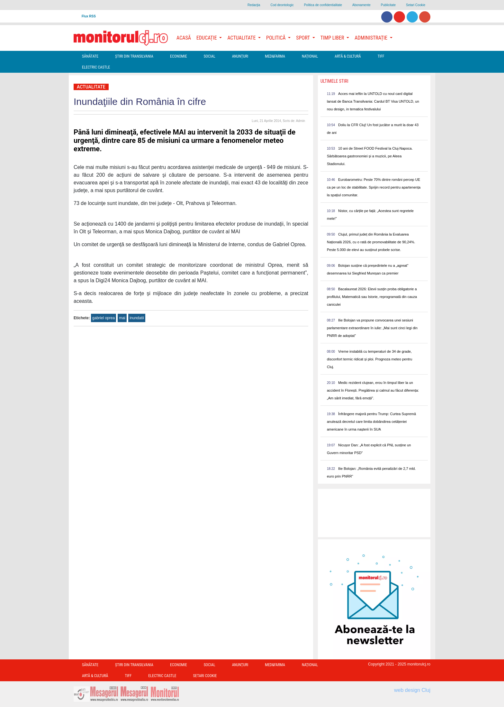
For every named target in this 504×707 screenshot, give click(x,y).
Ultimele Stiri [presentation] (334, 81)
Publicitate (388, 5)
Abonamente (361, 5)
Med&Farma (275, 56)
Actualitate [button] (242, 38)
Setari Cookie (415, 5)
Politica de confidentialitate (323, 5)
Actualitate (91, 86)
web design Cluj (412, 690)
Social (209, 56)
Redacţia (254, 5)
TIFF (381, 56)
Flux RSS (89, 16)
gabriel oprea (103, 318)
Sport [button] (303, 38)
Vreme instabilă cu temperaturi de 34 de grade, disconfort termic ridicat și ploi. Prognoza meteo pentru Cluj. (369, 359)
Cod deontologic (281, 5)
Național (310, 56)
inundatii (137, 318)
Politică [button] (276, 38)
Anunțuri (240, 56)
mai (122, 318)
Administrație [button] (372, 38)
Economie (178, 56)
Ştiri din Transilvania (134, 56)
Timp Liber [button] (332, 38)
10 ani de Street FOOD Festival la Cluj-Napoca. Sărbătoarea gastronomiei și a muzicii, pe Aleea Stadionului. (370, 156)
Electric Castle (96, 67)
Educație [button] (207, 38)
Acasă (183, 38)
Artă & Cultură (348, 56)
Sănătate (90, 56)
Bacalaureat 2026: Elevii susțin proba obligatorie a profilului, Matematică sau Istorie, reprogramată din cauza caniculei (372, 296)
